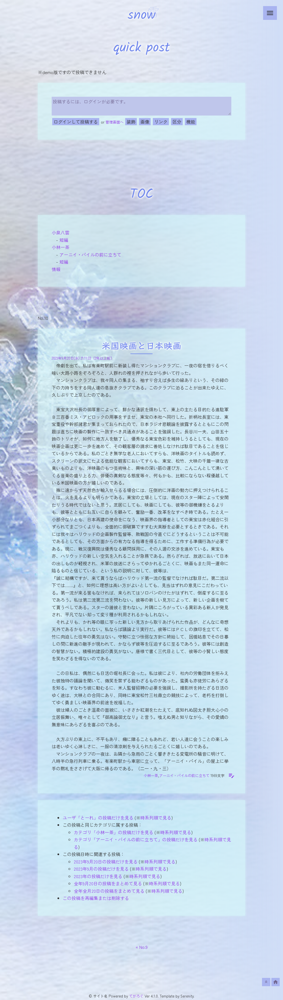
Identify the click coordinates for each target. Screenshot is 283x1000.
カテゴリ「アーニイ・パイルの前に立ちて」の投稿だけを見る (136, 839)
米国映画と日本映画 (141, 347)
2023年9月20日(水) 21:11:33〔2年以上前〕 (83, 358)
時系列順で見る (155, 817)
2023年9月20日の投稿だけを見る (106, 861)
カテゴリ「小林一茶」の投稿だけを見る (113, 832)
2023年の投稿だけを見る (98, 876)
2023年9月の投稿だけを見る (101, 868)
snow (142, 15)
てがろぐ (136, 996)
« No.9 (142, 947)
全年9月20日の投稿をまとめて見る (108, 883)
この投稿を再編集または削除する (96, 898)
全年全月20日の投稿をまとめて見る (109, 891)
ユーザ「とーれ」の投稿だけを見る (98, 817)
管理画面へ (115, 122)
